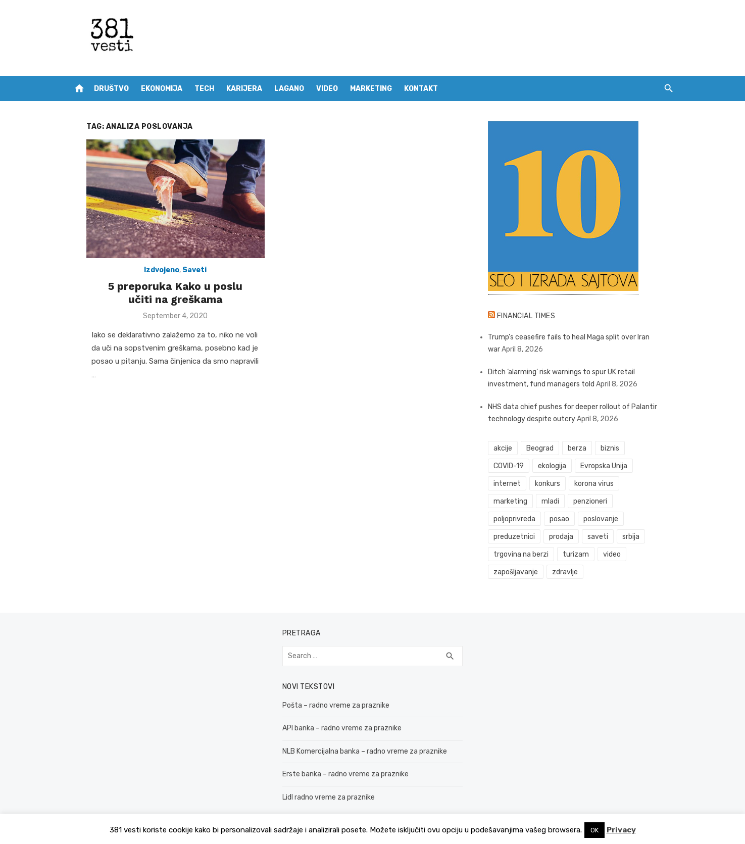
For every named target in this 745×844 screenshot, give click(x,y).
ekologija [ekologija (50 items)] (557, 466)
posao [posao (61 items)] (645, 501)
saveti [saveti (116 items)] (652, 519)
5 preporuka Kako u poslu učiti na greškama (164, 300)
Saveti (183, 277)
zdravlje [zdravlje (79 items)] (570, 554)
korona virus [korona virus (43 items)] (599, 483)
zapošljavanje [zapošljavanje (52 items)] (522, 554)
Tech (204, 88)
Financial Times (532, 316)
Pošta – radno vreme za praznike (330, 687)
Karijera (244, 88)
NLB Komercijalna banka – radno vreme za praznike (359, 733)
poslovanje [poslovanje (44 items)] (517, 519)
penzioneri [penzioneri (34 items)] (548, 501)
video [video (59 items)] (649, 536)
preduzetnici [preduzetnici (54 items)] (568, 519)
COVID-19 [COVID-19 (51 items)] (515, 466)
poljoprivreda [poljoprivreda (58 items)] (600, 501)
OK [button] (594, 830)
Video (327, 88)
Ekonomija (161, 88)
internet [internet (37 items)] (513, 483)
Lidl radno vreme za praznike (323, 779)
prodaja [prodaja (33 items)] (616, 519)
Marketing (371, 88)
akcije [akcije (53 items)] (509, 448)
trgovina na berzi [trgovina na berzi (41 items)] (557, 536)
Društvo (111, 88)
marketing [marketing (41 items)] (650, 483)
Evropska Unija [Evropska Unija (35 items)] (609, 466)
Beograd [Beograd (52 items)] (545, 448)
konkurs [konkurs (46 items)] (553, 483)
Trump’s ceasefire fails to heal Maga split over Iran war (581, 337)
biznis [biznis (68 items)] (615, 448)
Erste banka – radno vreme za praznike (340, 756)
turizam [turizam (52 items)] (613, 536)
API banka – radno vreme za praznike (336, 710)
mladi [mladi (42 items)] (508, 501)
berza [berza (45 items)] (582, 448)
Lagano (289, 88)
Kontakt (421, 88)
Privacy (621, 829)
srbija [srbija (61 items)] (508, 536)
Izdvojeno (150, 277)
